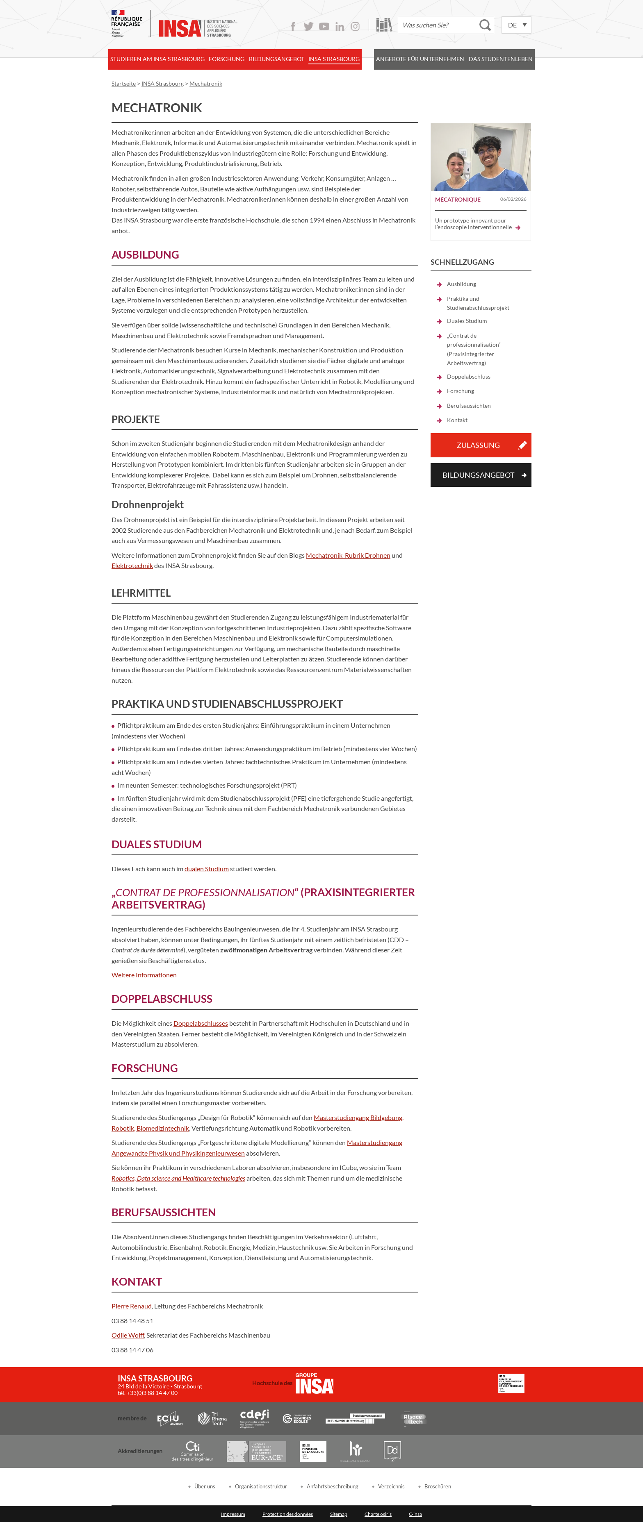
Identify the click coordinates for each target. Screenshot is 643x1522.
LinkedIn (340, 26)
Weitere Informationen (144, 975)
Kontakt (457, 419)
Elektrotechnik (132, 565)
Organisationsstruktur (261, 1486)
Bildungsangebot (276, 58)
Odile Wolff (128, 1335)
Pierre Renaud (132, 1306)
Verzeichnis (391, 1486)
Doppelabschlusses (200, 1023)
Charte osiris (378, 1514)
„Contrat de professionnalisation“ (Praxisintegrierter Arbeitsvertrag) (474, 349)
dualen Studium (207, 868)
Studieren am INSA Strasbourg (157, 58)
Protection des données (287, 1514)
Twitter (308, 26)
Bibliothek (384, 25)
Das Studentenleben (501, 58)
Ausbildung (461, 283)
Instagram (355, 26)
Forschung (226, 58)
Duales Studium (467, 320)
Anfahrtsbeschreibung (332, 1486)
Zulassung (478, 445)
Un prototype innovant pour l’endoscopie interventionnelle (477, 223)
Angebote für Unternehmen (420, 58)
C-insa (415, 1514)
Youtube (324, 26)
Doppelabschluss (468, 376)
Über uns (204, 1486)
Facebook (293, 26)
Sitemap (338, 1514)
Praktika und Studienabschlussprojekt (478, 303)
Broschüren (437, 1486)
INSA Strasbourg (334, 58)
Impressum (233, 1514)
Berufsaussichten (469, 405)
